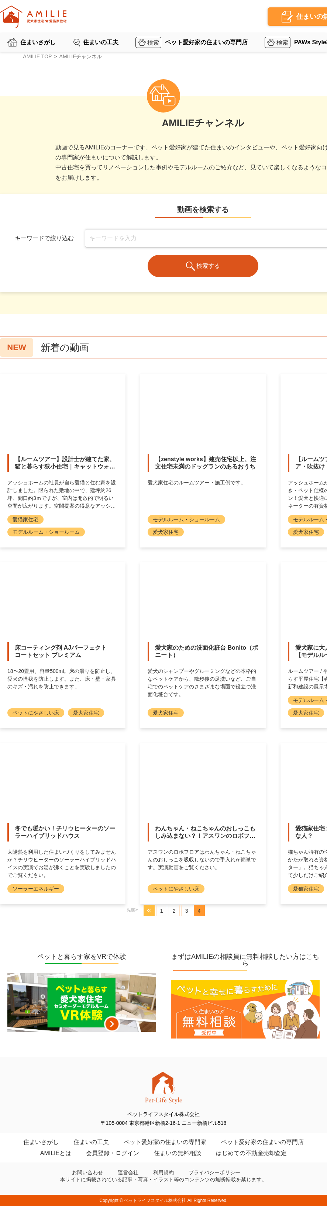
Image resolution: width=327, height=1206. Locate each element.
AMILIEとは (55, 1153)
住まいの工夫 (100, 42)
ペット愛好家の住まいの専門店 (206, 42)
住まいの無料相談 (177, 1153)
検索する (203, 266)
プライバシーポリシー (214, 1172)
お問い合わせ (87, 1172)
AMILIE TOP (37, 56)
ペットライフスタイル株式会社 (155, 1200)
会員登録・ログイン (112, 1153)
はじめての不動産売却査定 (251, 1153)
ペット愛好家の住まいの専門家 (165, 1142)
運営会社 (128, 1172)
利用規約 (163, 1172)
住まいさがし (38, 42)
